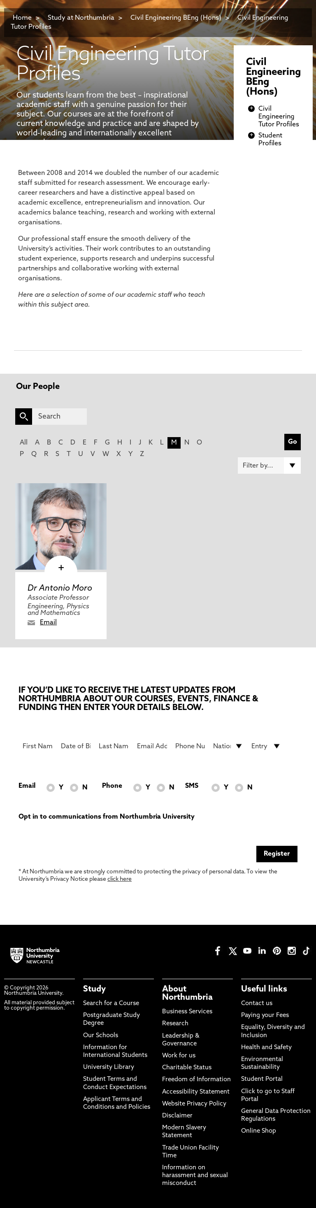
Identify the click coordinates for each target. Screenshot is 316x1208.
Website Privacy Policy (194, 1104)
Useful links (264, 989)
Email (48, 622)
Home (22, 18)
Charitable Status (186, 1068)
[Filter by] (269, 465)
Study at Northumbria (81, 18)
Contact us (256, 1004)
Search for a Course (111, 1004)
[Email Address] (152, 746)
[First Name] (38, 746)
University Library (108, 1067)
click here (119, 879)
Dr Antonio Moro (60, 588)
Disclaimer (177, 1116)
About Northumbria (187, 993)
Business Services (187, 1012)
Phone (112, 786)
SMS (191, 786)
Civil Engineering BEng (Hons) (175, 18)
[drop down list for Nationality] (228, 746)
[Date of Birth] (76, 746)
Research (175, 1024)
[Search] (59, 416)
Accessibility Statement (196, 1092)
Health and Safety (266, 1048)
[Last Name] (114, 746)
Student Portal (262, 1079)
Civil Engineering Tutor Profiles (278, 117)
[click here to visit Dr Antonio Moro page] (61, 526)
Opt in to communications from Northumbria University (107, 817)
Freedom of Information (196, 1080)
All (24, 443)
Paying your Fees (265, 1015)
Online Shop (258, 1131)
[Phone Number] (190, 746)
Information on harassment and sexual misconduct (195, 1176)
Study (94, 989)
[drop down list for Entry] (266, 746)
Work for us (178, 1056)
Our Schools (100, 1036)
